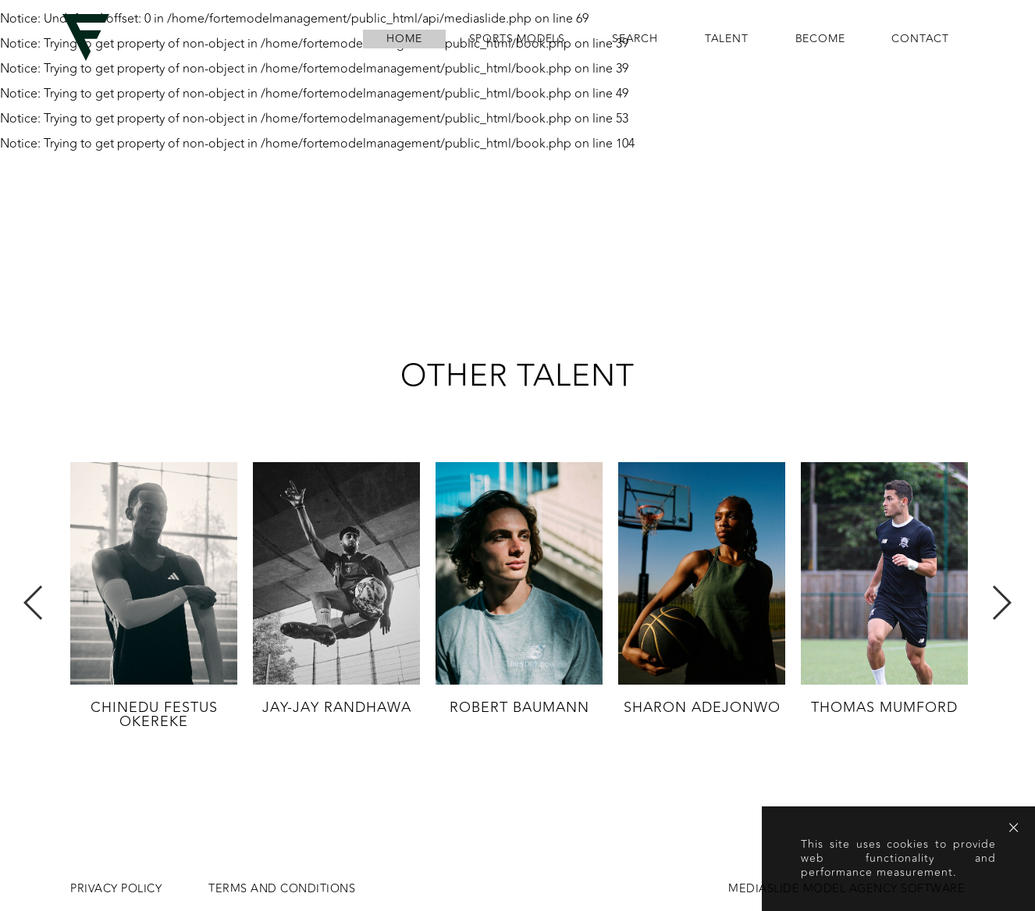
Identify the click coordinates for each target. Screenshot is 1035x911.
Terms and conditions (281, 889)
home (403, 39)
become (820, 39)
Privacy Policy (116, 889)
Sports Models (517, 39)
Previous (33, 602)
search (635, 39)
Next (1001, 602)
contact (920, 39)
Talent (727, 39)
